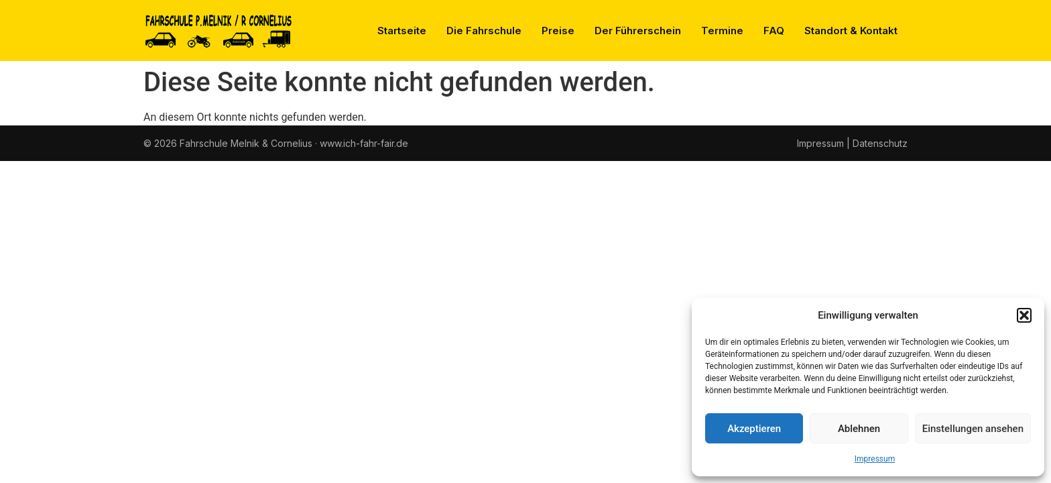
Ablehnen (859, 429)
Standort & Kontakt (851, 30)
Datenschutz (880, 143)
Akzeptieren (754, 429)
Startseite (401, 30)
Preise (558, 30)
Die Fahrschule (483, 30)
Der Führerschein (638, 30)
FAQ (773, 30)
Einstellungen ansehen (973, 429)
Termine (722, 30)
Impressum (875, 459)
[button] (1024, 315)
